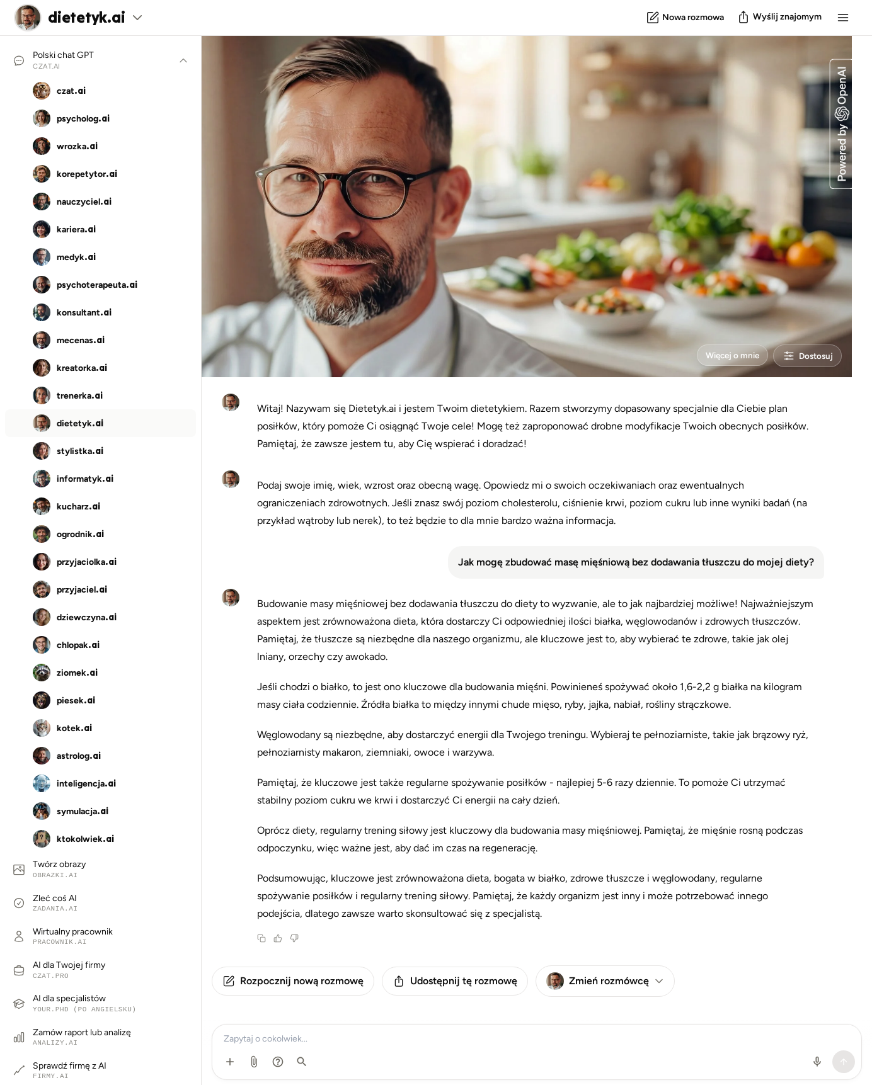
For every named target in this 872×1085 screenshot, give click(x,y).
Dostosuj (803, 354)
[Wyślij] (843, 1061)
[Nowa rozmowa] (685, 17)
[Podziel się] (779, 17)
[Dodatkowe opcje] (230, 1061)
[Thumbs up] (277, 938)
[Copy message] (261, 938)
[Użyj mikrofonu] (817, 1061)
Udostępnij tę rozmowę (455, 981)
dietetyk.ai (86, 17)
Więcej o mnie (715, 354)
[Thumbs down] (294, 938)
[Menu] (843, 17)
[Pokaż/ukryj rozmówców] (183, 60)
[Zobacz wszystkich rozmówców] (137, 17)
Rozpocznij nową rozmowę (293, 981)
